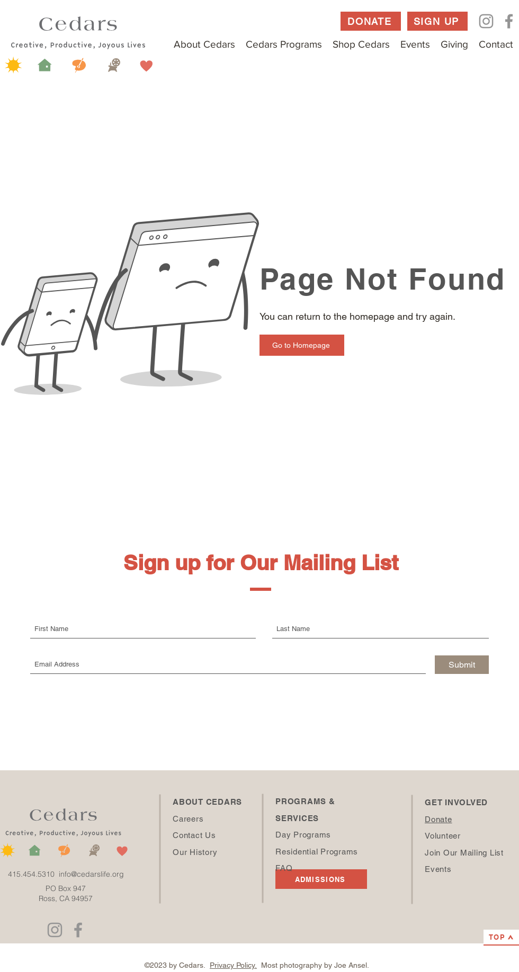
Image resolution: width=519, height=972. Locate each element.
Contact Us (194, 835)
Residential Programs (316, 851)
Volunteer (443, 835)
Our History (195, 852)
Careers (188, 818)
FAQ (283, 867)
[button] (204, 44)
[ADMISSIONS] (321, 879)
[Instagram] (486, 21)
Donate (438, 819)
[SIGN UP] (437, 21)
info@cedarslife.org (91, 874)
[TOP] (501, 938)
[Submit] (462, 664)
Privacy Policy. (233, 965)
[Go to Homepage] (302, 345)
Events (438, 869)
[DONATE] (371, 21)
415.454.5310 (33, 874)
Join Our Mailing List (464, 852)
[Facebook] (508, 21)
